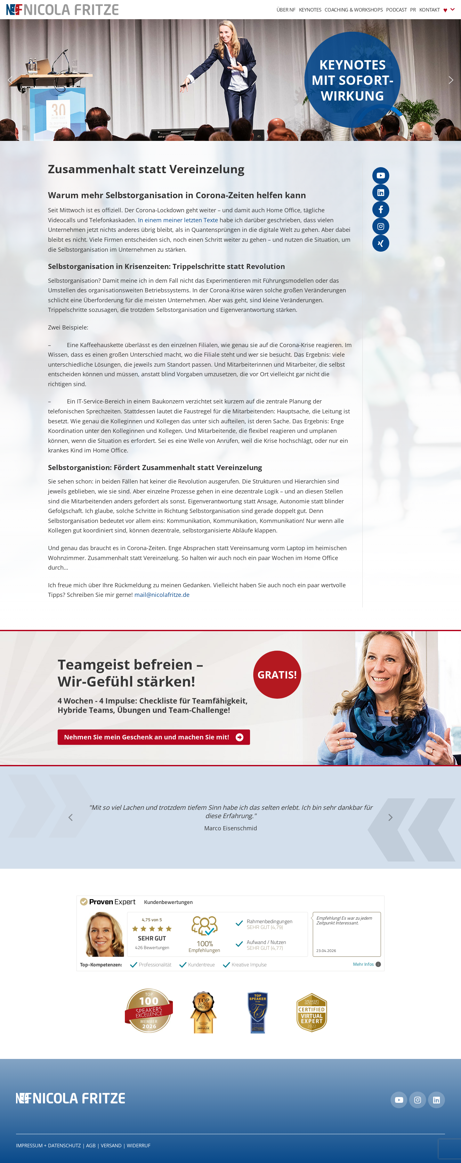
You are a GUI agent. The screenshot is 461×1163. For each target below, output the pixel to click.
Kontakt (429, 9)
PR (413, 9)
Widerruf (138, 1145)
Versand (111, 1145)
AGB (91, 1145)
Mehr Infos (367, 964)
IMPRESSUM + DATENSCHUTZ (48, 1145)
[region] (230, 80)
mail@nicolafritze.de (162, 594)
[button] (10, 80)
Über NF (286, 9)
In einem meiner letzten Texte (178, 220)
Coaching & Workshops (354, 9)
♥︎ (449, 9)
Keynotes (310, 9)
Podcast (396, 9)
